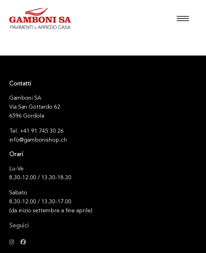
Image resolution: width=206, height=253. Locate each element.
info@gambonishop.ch (38, 140)
